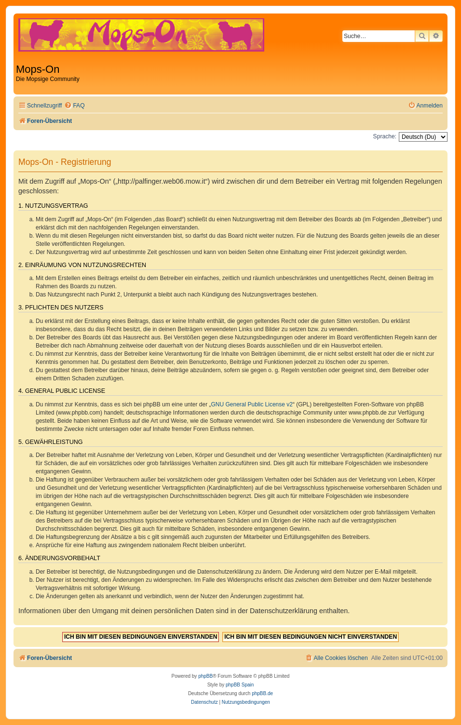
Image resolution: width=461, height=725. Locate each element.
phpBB (205, 676)
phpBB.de (262, 693)
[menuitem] (74, 105)
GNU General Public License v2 (252, 404)
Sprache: (384, 136)
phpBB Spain (240, 684)
